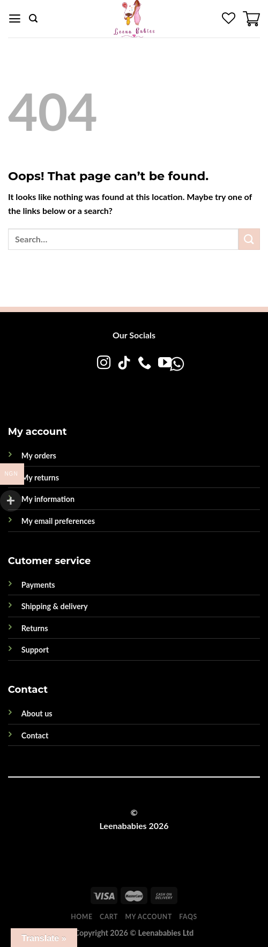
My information (48, 499)
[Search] (33, 18)
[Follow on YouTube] (164, 363)
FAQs (188, 917)
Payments (38, 584)
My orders (38, 455)
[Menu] (14, 18)
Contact (35, 735)
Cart (109, 917)
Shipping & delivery (54, 606)
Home (81, 917)
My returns (40, 477)
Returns (34, 628)
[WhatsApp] (143, 385)
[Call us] (144, 363)
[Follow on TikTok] (123, 363)
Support (35, 649)
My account (148, 917)
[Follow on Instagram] (103, 363)
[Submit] (249, 238)
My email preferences (58, 521)
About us (37, 713)
